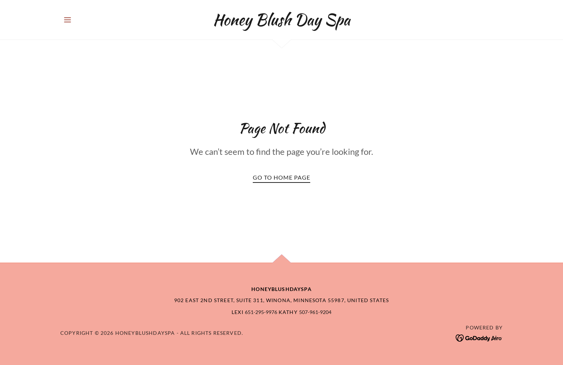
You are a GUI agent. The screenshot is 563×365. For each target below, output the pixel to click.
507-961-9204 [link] (315, 312)
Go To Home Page (281, 177)
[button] (67, 20)
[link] (281, 23)
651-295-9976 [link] (261, 312)
